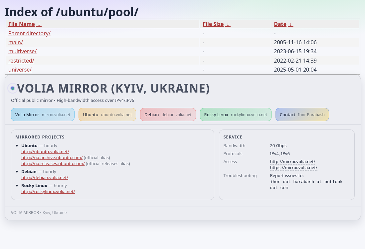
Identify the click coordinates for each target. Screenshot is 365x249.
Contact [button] (302, 115)
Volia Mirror (42, 115)
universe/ (20, 69)
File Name (21, 24)
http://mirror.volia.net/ (292, 161)
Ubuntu (107, 115)
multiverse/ (22, 51)
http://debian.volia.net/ (44, 177)
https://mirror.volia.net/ (293, 167)
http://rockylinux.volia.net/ (48, 191)
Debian (168, 115)
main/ (15, 42)
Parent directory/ (29, 33)
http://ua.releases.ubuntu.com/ (53, 163)
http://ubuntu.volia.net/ (45, 151)
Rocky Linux (235, 115)
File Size (213, 24)
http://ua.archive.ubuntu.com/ (52, 157)
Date (280, 24)
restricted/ (21, 60)
